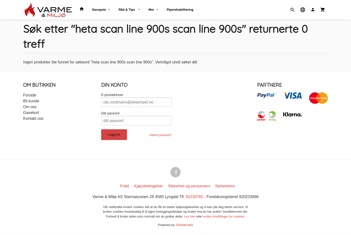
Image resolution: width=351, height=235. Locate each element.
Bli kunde (31, 101)
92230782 (194, 197)
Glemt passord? (160, 135)
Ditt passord (110, 113)
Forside (29, 95)
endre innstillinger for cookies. (224, 216)
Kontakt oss (33, 118)
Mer (151, 9)
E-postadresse (112, 95)
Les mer (190, 216)
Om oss (30, 107)
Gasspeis (99, 9)
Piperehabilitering (180, 9)
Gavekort (31, 113)
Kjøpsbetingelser (148, 186)
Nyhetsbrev (225, 186)
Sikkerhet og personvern (189, 186)
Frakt (124, 186)
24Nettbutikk (184, 225)
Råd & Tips (127, 9)
